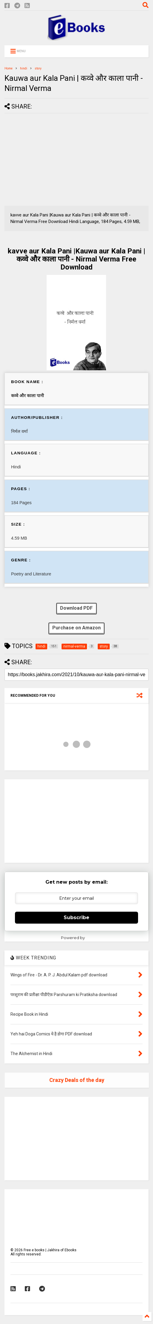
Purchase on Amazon (76, 628)
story (38, 68)
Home (8, 68)
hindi (23, 68)
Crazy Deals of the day (76, 1080)
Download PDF (76, 608)
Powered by (76, 937)
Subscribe (76, 917)
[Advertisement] (54, 159)
